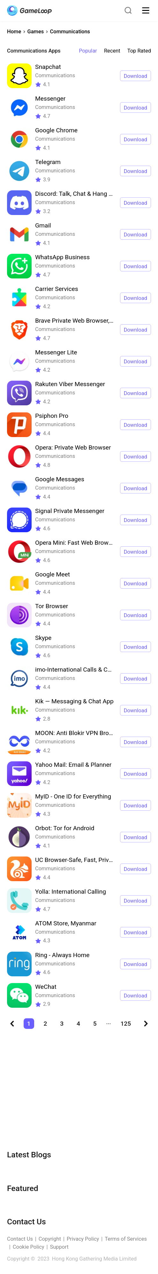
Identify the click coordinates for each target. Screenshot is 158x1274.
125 (125, 1023)
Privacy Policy (83, 1239)
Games (35, 32)
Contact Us (20, 1239)
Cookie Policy (28, 1247)
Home (14, 32)
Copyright (50, 1239)
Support (59, 1247)
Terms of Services (126, 1239)
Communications (70, 32)
